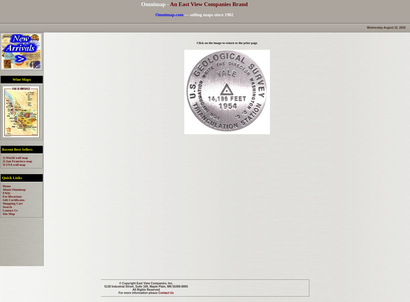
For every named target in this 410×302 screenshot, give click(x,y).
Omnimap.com (169, 14)
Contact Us (166, 292)
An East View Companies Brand (209, 4)
